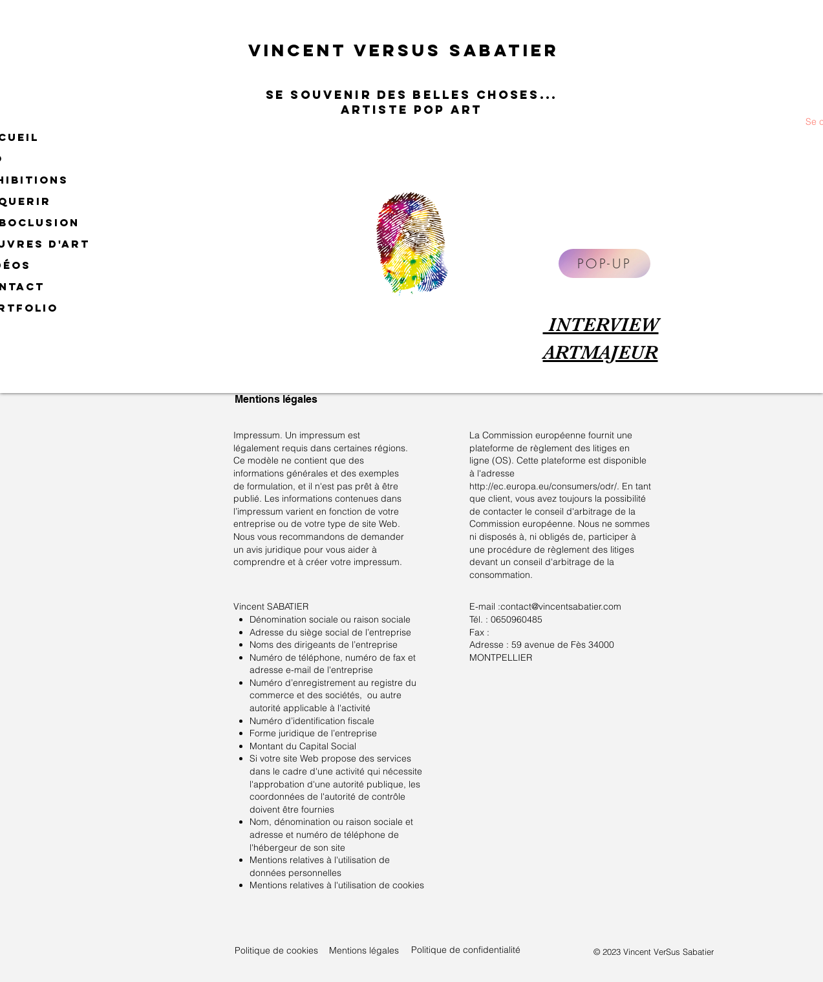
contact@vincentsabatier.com (560, 606)
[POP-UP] (604, 263)
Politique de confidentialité (465, 949)
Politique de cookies (276, 950)
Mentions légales (364, 950)
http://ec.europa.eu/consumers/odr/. (544, 486)
